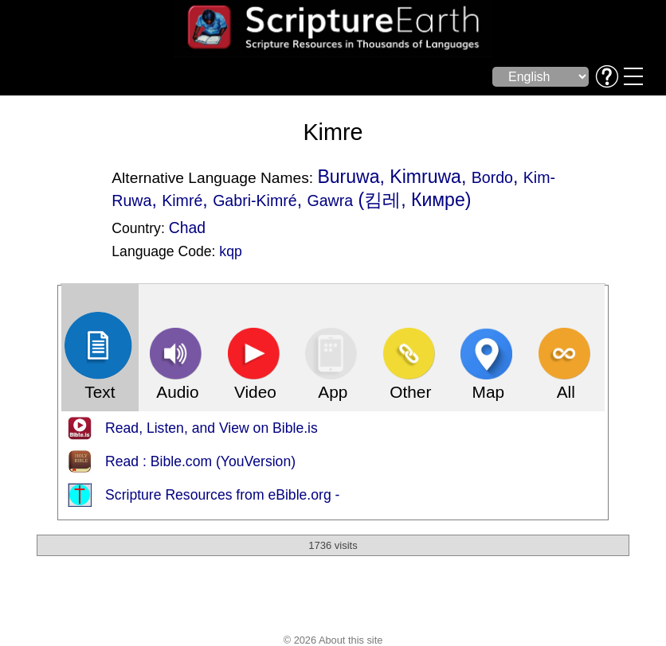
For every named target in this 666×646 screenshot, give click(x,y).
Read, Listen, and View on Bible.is (211, 428)
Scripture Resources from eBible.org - (222, 495)
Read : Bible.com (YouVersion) (200, 461)
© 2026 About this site (333, 640)
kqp (230, 251)
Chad (187, 227)
